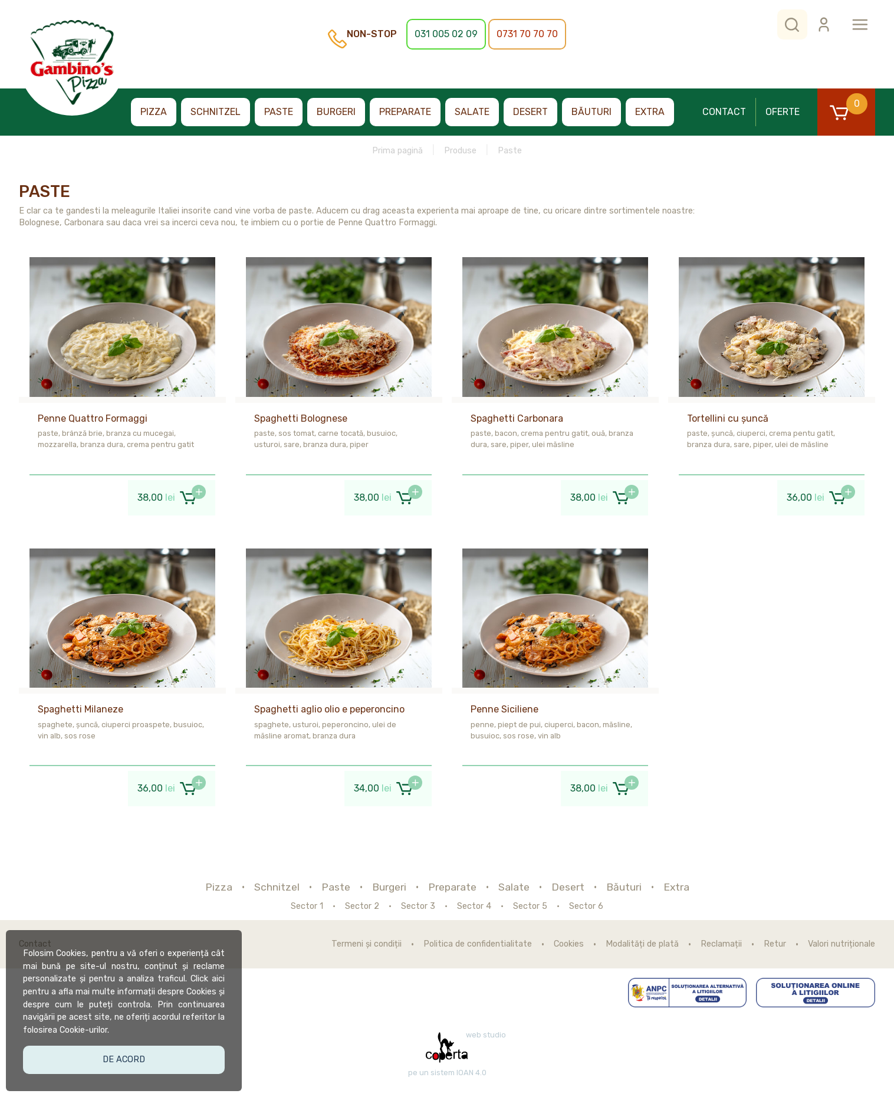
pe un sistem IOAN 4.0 (447, 1073)
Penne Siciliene (504, 709)
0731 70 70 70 (527, 34)
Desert (530, 111)
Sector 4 (474, 906)
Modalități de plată (642, 944)
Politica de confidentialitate (477, 944)
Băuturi (591, 111)
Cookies (569, 944)
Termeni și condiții (366, 944)
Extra (650, 111)
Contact (724, 111)
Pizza (153, 111)
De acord (127, 1054)
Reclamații (721, 944)
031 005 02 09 (446, 34)
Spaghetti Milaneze (80, 709)
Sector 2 (362, 906)
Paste (278, 111)
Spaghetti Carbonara (517, 418)
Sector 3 (418, 906)
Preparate (405, 111)
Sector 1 (307, 906)
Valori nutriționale (841, 944)
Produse (460, 151)
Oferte (782, 111)
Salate (472, 111)
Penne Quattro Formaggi (92, 418)
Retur (775, 944)
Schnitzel (215, 111)
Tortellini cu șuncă (727, 418)
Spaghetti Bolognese (300, 418)
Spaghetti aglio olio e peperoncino (329, 709)
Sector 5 (530, 906)
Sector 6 (586, 906)
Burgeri (336, 111)
